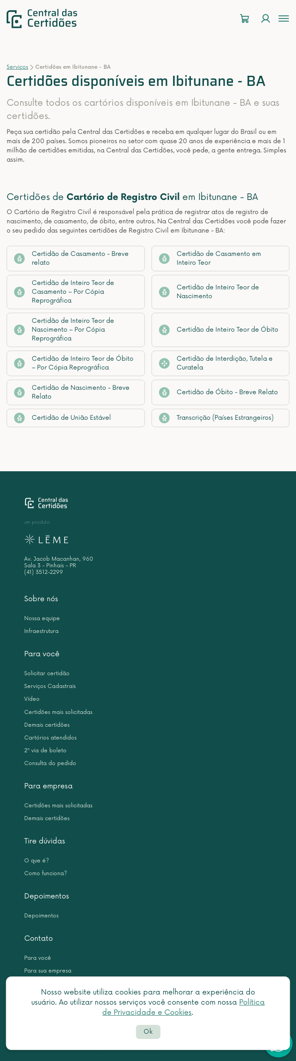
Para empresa (48, 786)
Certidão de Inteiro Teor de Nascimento (209, 292)
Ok (148, 1031)
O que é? (36, 861)
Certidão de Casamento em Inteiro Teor (210, 258)
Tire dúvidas (44, 841)
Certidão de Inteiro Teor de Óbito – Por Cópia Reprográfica (73, 363)
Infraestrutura (41, 631)
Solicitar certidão (47, 673)
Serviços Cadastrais (50, 686)
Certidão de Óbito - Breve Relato (218, 392)
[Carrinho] (244, 18)
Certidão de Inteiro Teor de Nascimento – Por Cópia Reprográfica (64, 329)
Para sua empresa (47, 971)
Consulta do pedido (50, 763)
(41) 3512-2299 (43, 572)
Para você (41, 654)
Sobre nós (41, 599)
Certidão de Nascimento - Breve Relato (72, 392)
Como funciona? (45, 873)
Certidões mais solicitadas (58, 712)
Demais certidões (47, 725)
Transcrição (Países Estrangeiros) (216, 418)
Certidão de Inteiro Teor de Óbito (218, 330)
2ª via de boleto (45, 750)
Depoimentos (46, 896)
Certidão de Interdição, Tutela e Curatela (216, 363)
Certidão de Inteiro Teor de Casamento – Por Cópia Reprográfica (64, 291)
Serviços (17, 67)
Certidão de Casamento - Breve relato (71, 258)
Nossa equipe (42, 618)
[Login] (265, 18)
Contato (38, 938)
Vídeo (32, 699)
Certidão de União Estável (62, 418)
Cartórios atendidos (50, 738)
